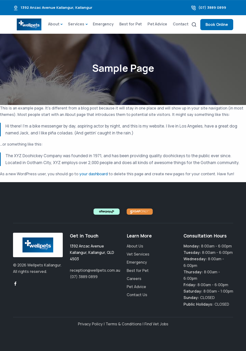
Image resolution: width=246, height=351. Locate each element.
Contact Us (137, 294)
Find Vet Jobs (156, 324)
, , (92, 252)
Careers (134, 278)
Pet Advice (157, 24)
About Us (135, 246)
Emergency (103, 24)
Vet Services (138, 254)
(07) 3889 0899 (212, 7)
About (53, 24)
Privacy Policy (90, 324)
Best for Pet (130, 24)
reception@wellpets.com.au (95, 270)
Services (76, 24)
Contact (180, 24)
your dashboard (93, 173)
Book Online (217, 24)
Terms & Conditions (124, 324)
